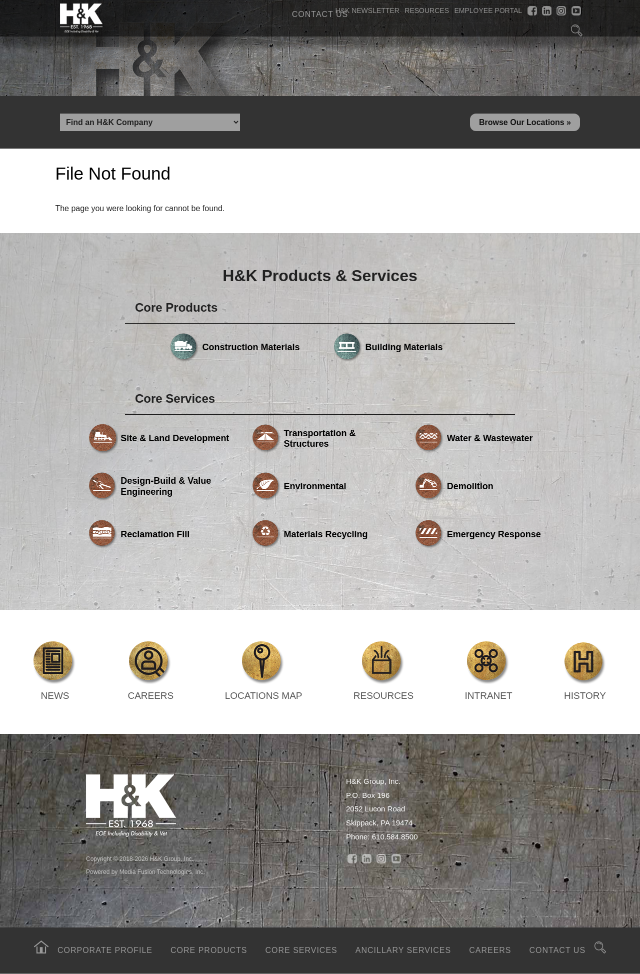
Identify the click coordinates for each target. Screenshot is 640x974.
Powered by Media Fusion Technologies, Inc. (145, 871)
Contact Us (320, 14)
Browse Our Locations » (525, 122)
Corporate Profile (105, 950)
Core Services (301, 950)
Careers (490, 950)
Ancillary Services (403, 950)
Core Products (208, 950)
